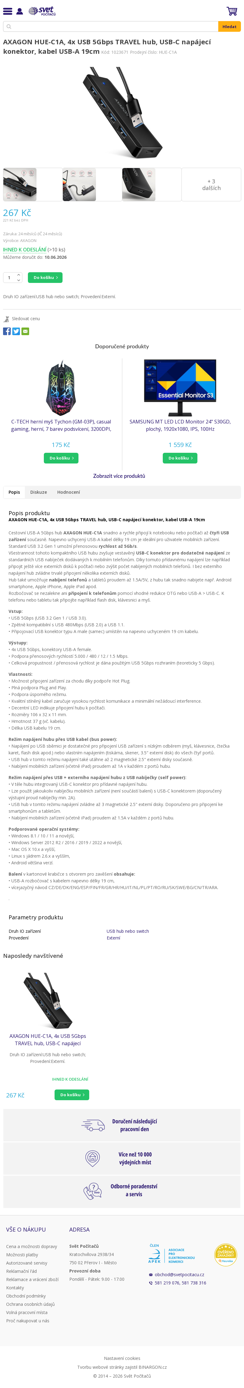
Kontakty (15, 1288)
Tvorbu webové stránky (100, 1367)
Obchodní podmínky (26, 1296)
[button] (61, 458)
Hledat (230, 26)
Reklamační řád (21, 1271)
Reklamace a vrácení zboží (32, 1279)
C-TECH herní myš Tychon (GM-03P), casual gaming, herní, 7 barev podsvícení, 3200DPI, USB (61, 425)
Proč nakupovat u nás (27, 1321)
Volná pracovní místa (27, 1312)
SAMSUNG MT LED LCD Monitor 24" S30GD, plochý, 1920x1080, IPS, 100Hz (180, 425)
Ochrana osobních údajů (30, 1304)
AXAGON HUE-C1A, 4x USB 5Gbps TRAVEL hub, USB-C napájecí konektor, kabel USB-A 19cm (48, 1040)
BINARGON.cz (153, 1367)
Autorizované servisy (26, 1263)
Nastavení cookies (122, 1358)
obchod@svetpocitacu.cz (179, 1274)
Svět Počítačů (41, 11)
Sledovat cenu (26, 318)
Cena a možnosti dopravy (31, 1246)
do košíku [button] (60, 458)
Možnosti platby (22, 1255)
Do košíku (44, 277)
